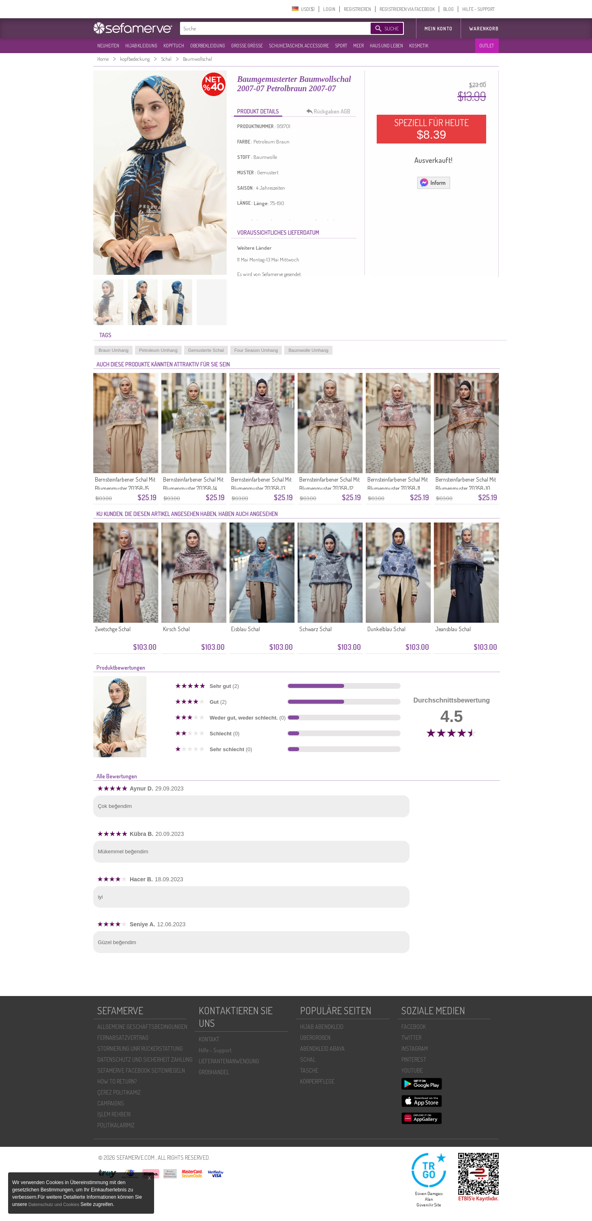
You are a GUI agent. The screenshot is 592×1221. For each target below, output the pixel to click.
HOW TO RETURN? (117, 1081)
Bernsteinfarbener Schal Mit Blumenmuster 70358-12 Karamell (329, 488)
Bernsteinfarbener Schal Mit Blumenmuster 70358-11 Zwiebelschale (397, 488)
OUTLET (486, 46)
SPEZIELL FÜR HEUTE (431, 129)
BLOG (448, 9)
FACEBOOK (413, 1026)
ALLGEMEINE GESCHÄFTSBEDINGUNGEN (142, 1026)
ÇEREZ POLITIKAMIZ (119, 1092)
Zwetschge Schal (113, 628)
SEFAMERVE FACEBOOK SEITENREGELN (141, 1070)
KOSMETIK (418, 46)
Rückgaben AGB (330, 111)
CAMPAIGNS (110, 1103)
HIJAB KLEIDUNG (141, 46)
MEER (358, 46)
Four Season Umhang (256, 350)
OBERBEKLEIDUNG (207, 46)
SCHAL (307, 1059)
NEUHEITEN (108, 46)
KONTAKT (209, 1039)
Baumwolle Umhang (308, 350)
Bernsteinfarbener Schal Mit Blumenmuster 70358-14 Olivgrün (193, 488)
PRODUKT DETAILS (258, 111)
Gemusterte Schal (206, 350)
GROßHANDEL (214, 1072)
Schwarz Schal (315, 628)
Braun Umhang (114, 350)
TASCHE (309, 1070)
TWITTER (411, 1037)
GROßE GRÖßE (247, 46)
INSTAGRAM (414, 1048)
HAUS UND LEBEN (386, 46)
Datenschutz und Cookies (54, 1204)
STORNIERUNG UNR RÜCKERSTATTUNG (140, 1048)
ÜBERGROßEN (315, 1037)
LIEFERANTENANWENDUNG (229, 1061)
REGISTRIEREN (357, 9)
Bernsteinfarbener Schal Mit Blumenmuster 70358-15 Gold (125, 488)
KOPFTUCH (173, 46)
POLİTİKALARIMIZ (116, 1125)
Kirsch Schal (176, 628)
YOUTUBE (412, 1070)
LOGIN (329, 9)
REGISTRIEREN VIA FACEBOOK (407, 9)
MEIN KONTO (439, 29)
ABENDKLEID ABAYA (322, 1048)
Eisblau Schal (245, 628)
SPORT (341, 46)
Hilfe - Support (215, 1050)
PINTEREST (413, 1059)
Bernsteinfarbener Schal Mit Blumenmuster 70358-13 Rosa (261, 488)
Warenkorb (484, 29)
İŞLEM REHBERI (114, 1114)
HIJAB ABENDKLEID (321, 1026)
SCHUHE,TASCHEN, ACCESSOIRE (299, 46)
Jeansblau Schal (453, 628)
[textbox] (268, 28)
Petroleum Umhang (158, 350)
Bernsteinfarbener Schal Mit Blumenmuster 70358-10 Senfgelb (465, 488)
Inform (432, 182)
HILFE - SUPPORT (478, 9)
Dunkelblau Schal (386, 628)
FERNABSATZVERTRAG (122, 1037)
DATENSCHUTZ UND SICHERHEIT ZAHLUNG (145, 1059)
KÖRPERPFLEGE (317, 1081)
